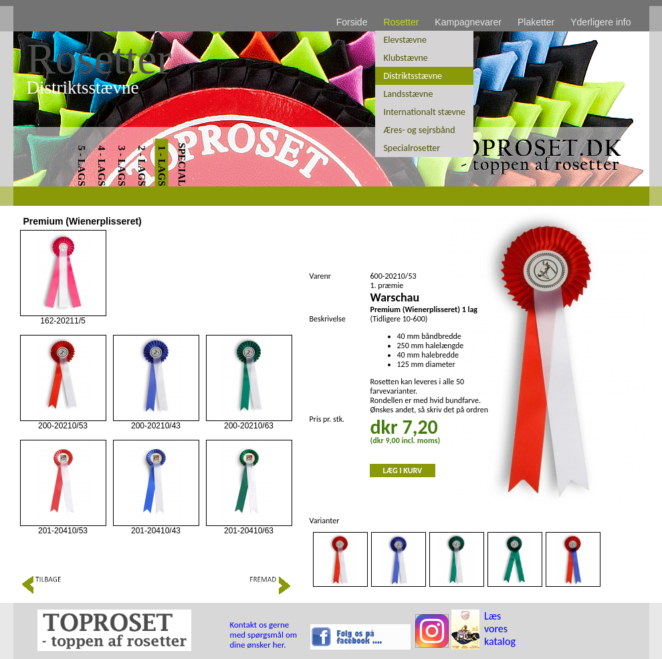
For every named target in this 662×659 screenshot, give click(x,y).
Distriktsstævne (412, 76)
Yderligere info (600, 22)
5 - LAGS (81, 166)
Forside (352, 22)
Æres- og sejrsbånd (419, 130)
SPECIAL (181, 164)
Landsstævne (408, 94)
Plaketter (536, 22)
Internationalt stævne (424, 112)
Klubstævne (405, 57)
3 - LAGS (121, 166)
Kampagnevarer (468, 22)
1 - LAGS (161, 166)
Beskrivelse (328, 318)
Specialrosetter (411, 148)
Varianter (325, 520)
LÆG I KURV (403, 470)
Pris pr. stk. (327, 419)
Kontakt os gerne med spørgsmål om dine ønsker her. (264, 635)
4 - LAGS (101, 166)
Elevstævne (404, 39)
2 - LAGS (141, 166)
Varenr (320, 276)
